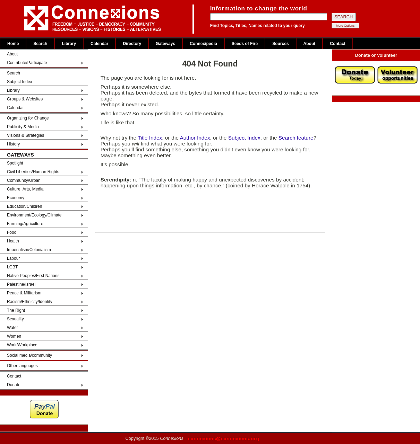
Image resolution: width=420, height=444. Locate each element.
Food (11, 232)
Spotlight (15, 163)
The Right (16, 310)
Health (13, 241)
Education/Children (24, 206)
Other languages (22, 365)
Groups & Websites (25, 99)
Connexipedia (203, 43)
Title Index (150, 138)
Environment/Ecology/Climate (34, 215)
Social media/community (29, 355)
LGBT (12, 267)
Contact (337, 43)
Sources (280, 43)
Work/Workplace (22, 345)
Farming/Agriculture (25, 223)
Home (13, 43)
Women (14, 336)
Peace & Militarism (24, 293)
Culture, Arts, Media (25, 189)
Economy (15, 197)
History (13, 144)
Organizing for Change (28, 118)
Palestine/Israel (21, 284)
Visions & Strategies (25, 135)
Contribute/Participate (27, 62)
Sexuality (15, 319)
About (309, 43)
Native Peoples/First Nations (33, 275)
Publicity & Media (23, 126)
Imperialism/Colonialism (29, 249)
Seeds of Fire (245, 43)
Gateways (165, 43)
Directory (132, 43)
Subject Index (19, 81)
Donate (13, 384)
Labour (13, 258)
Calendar (99, 43)
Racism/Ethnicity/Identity (29, 301)
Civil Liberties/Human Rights (33, 171)
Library (69, 43)
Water (12, 327)
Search (40, 43)
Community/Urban (24, 180)
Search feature (296, 138)
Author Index (195, 138)
